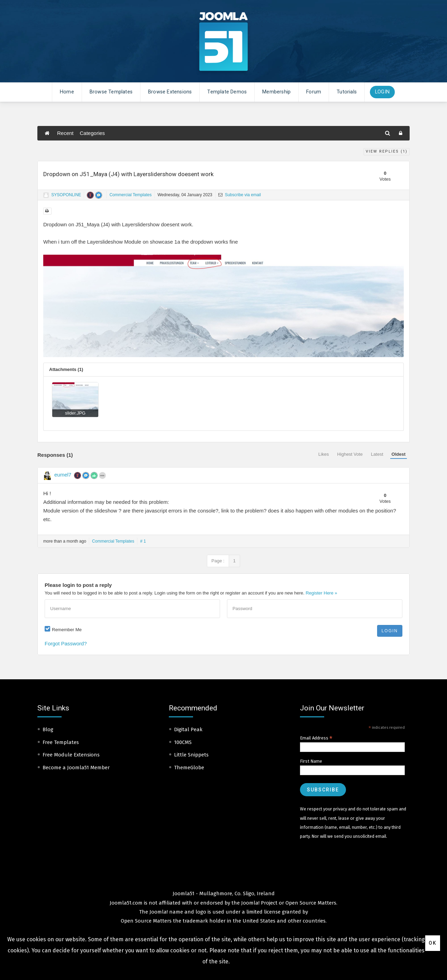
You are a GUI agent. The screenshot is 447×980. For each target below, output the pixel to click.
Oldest (398, 454)
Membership (276, 92)
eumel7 (62, 475)
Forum (313, 92)
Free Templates (61, 742)
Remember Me (67, 629)
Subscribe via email (239, 194)
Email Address (316, 738)
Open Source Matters (310, 903)
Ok (433, 943)
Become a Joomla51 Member (76, 767)
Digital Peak (188, 729)
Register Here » (321, 593)
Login (382, 92)
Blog (48, 729)
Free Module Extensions (71, 755)
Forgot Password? (66, 643)
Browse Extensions (170, 92)
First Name (311, 761)
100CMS (183, 742)
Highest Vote (350, 454)
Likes (323, 454)
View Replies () (387, 151)
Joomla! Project (258, 903)
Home (67, 92)
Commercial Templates (130, 194)
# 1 (143, 541)
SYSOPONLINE (66, 194)
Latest (377, 454)
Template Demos (227, 92)
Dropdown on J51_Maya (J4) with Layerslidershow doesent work (128, 174)
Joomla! (158, 912)
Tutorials (347, 92)
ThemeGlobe (189, 767)
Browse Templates (111, 92)
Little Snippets (191, 755)
